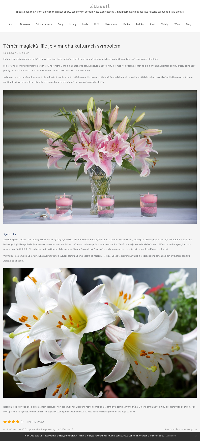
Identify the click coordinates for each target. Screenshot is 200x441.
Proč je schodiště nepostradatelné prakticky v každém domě (40, 424)
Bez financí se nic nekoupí (179, 424)
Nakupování (9, 47)
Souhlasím (170, 435)
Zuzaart (100, 6)
